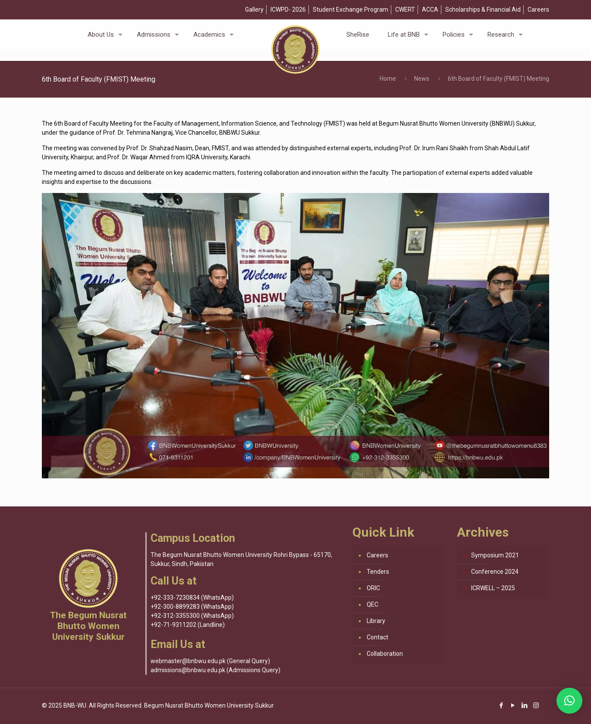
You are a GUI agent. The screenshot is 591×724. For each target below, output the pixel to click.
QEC (372, 604)
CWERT (405, 9)
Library (376, 620)
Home (388, 78)
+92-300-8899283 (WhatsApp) (192, 606)
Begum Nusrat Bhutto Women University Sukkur (209, 705)
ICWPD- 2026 (288, 9)
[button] (569, 701)
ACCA (430, 9)
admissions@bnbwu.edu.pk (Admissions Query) (215, 670)
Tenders (378, 571)
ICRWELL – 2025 (493, 588)
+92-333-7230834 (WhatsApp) (192, 597)
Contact (377, 637)
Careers (538, 9)
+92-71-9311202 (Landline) (188, 624)
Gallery (254, 9)
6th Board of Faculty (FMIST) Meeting (498, 78)
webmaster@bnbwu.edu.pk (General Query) (210, 661)
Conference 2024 (495, 571)
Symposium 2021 (495, 555)
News (421, 78)
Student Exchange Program (350, 9)
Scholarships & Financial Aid (483, 9)
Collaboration (385, 653)
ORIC (373, 588)
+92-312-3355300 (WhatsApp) (192, 615)
